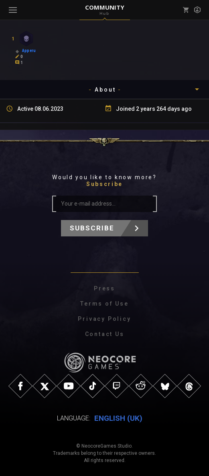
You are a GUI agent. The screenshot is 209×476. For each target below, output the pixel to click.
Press (104, 288)
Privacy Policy (104, 319)
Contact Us (104, 334)
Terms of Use (104, 303)
